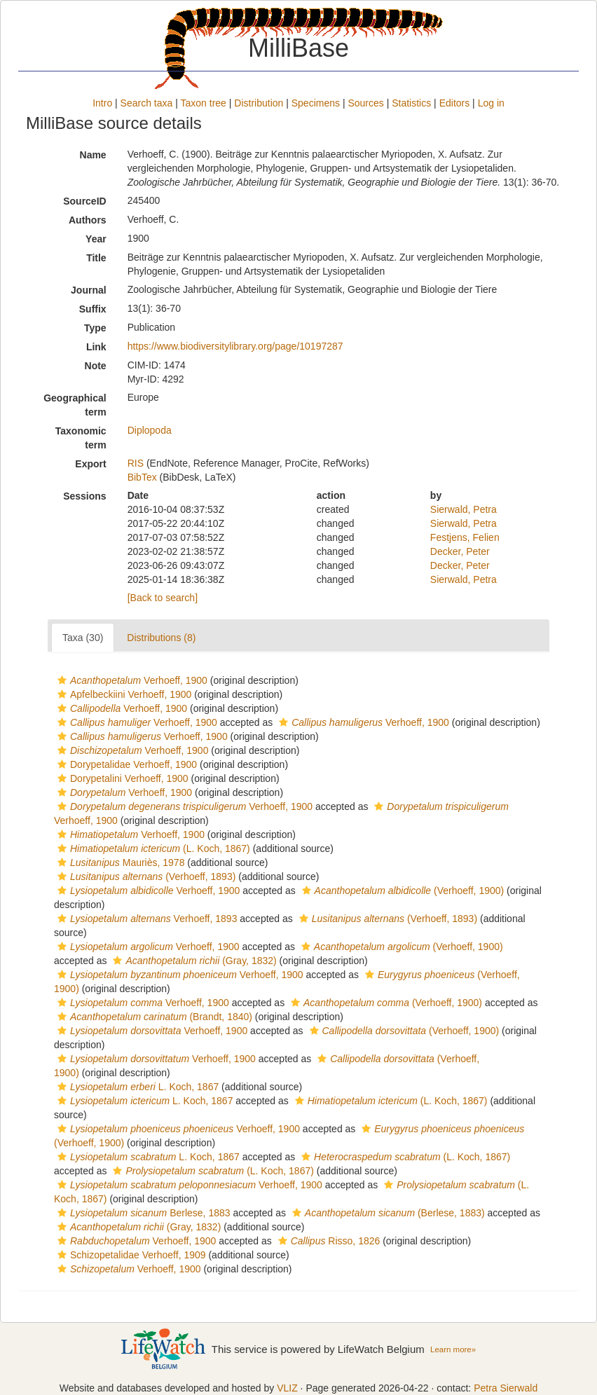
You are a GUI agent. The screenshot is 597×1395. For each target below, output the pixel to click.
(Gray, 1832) (192, 960)
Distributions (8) (161, 637)
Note (96, 365)
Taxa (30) (82, 637)
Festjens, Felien (465, 537)
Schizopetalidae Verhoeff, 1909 (130, 1254)
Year (96, 239)
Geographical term (74, 405)
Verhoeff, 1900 (130, 680)
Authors (88, 220)
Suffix (93, 309)
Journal (89, 290)
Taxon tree (203, 103)
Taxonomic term (81, 438)
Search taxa (147, 103)
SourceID (84, 201)
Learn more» (453, 1349)
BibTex (142, 477)
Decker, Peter (460, 551)
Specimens (315, 103)
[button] (62, 680)
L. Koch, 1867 (136, 1086)
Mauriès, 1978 (119, 862)
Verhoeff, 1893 (145, 918)
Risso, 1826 (327, 1240)
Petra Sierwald (505, 1388)
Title (96, 257)
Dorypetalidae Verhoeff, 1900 (125, 764)
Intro (102, 103)
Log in (491, 103)
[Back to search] (163, 597)
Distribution (258, 103)
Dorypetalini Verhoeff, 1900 (121, 778)
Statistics (411, 103)
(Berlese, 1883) (387, 1212)
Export (90, 463)
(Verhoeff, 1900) (401, 890)
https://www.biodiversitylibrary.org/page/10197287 (235, 346)
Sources (365, 103)
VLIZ (287, 1388)
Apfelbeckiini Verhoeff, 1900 (122, 694)
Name (93, 154)
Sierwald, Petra (463, 509)
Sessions (84, 496)
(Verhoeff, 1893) (144, 876)
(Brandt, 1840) (153, 1016)
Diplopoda (150, 430)
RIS (136, 463)
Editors (454, 103)
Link (96, 346)
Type (95, 328)
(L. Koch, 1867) (152, 848)
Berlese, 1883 (142, 1212)
